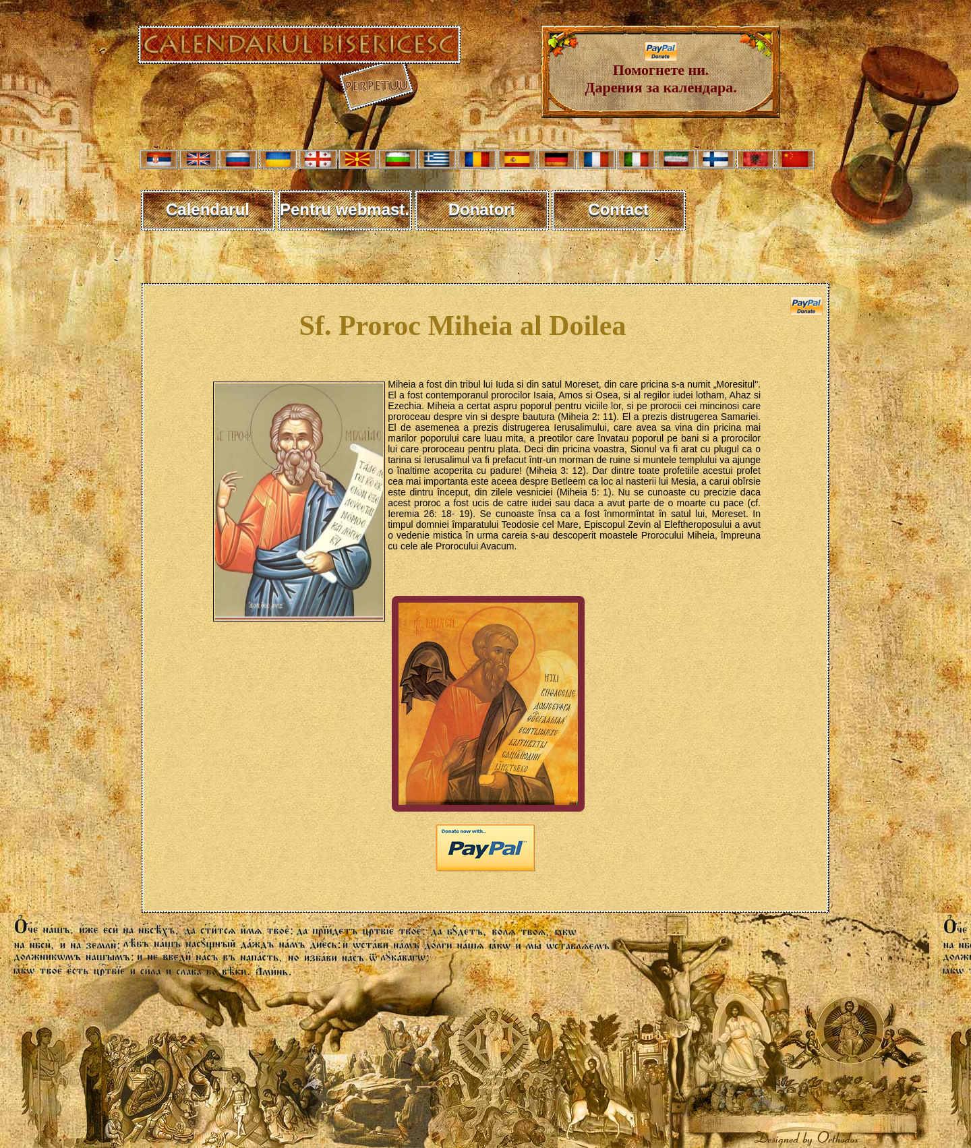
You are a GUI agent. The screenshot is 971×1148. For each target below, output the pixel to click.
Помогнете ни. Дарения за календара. (660, 72)
